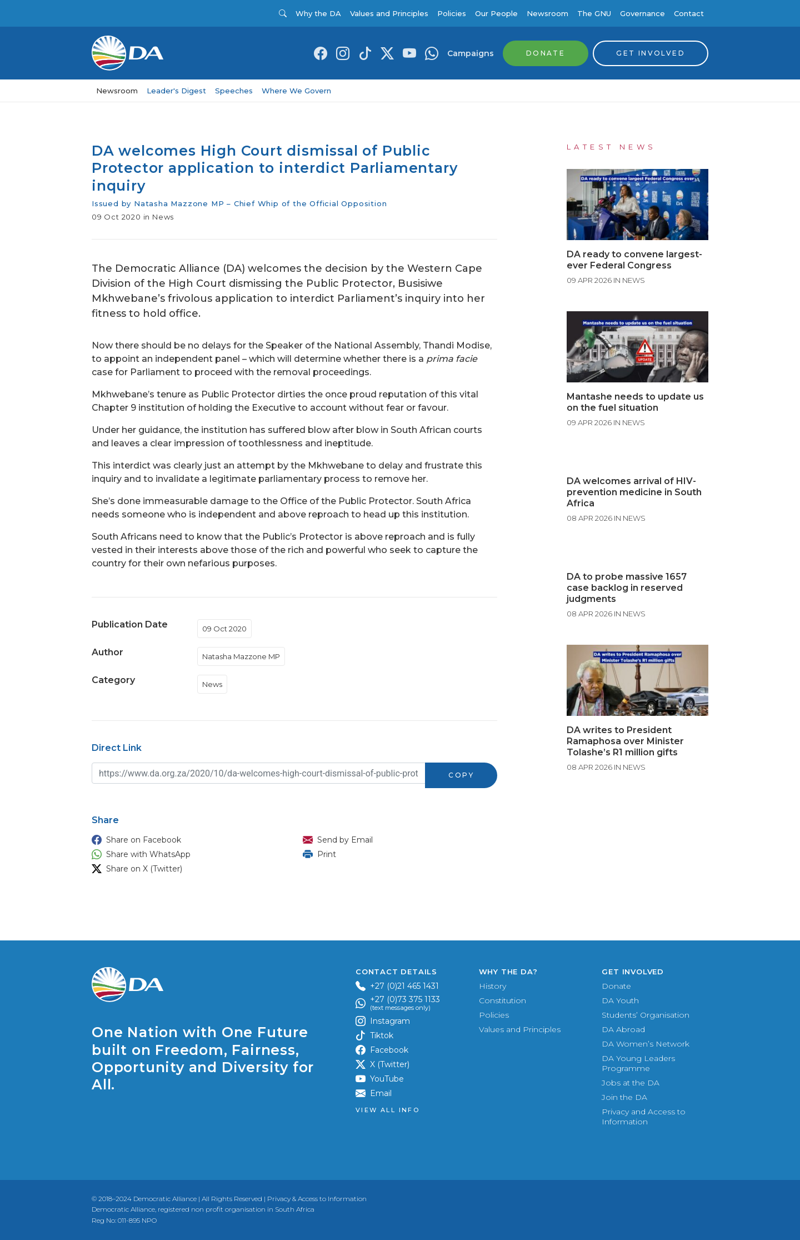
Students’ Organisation (645, 1015)
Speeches (234, 90)
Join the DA (624, 1097)
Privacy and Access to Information (644, 1117)
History (492, 986)
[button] (186, 840)
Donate (616, 986)
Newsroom (547, 13)
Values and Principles (389, 13)
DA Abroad (623, 1029)
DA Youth (620, 1000)
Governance (642, 13)
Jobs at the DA (630, 1083)
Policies (451, 13)
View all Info (387, 1110)
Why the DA (318, 13)
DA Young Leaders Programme (638, 1063)
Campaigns (470, 53)
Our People (496, 13)
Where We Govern (296, 90)
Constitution (502, 1000)
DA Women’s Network (645, 1044)
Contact (689, 13)
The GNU (594, 13)
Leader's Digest (176, 90)
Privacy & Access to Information (317, 1198)
